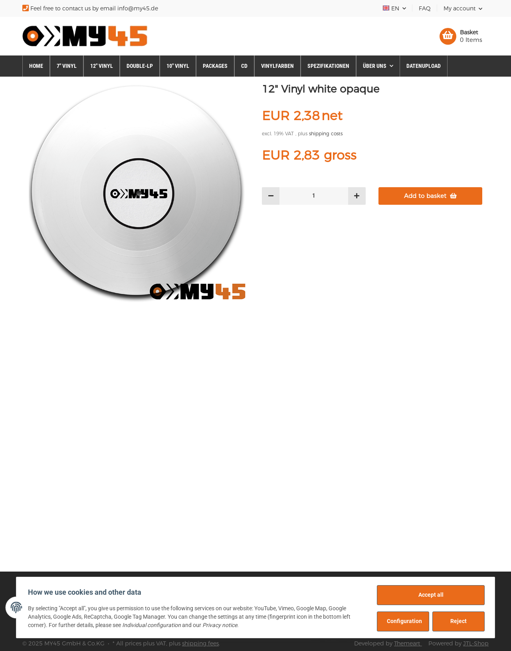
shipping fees (200, 643)
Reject (457, 621)
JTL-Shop (476, 643)
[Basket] (461, 36)
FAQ (425, 8)
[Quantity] (313, 196)
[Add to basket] (430, 196)
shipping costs (326, 134)
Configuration (403, 621)
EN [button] (391, 8)
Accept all (429, 595)
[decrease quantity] (271, 196)
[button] (463, 8)
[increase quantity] (357, 196)
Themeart (408, 643)
